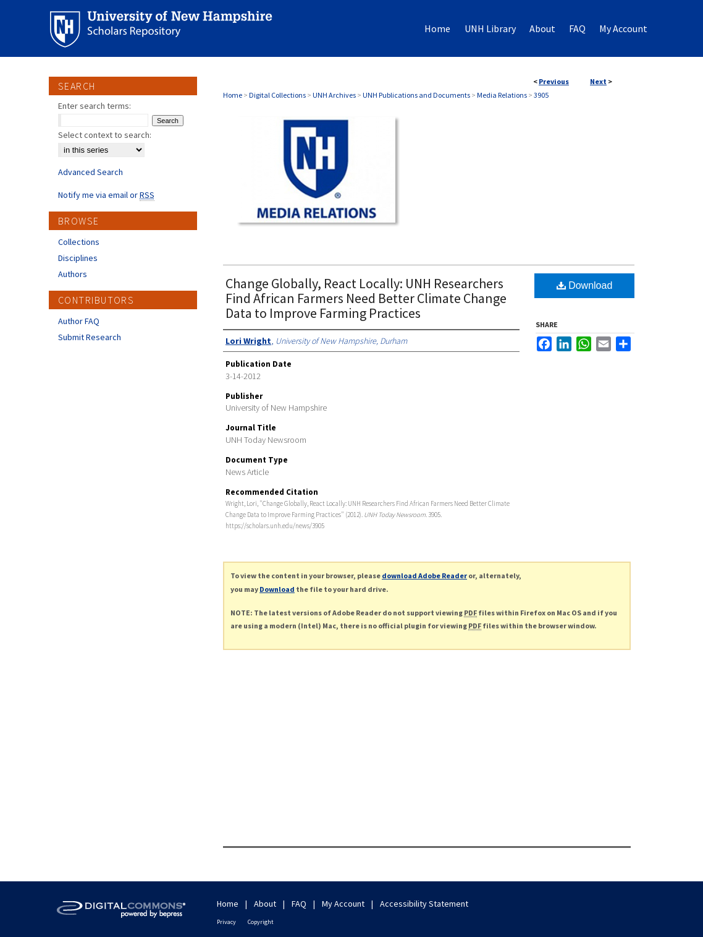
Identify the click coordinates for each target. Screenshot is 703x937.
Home (232, 95)
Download (585, 285)
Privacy (226, 922)
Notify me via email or (106, 194)
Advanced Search (90, 172)
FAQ (299, 903)
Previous (554, 81)
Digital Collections (277, 95)
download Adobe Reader (424, 575)
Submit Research (89, 337)
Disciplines (78, 257)
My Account (343, 903)
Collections (78, 241)
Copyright (261, 922)
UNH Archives (334, 95)
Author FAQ (78, 321)
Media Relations (502, 95)
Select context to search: (104, 134)
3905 (541, 95)
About (265, 903)
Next (598, 81)
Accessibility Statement (424, 903)
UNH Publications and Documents (416, 95)
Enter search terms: (94, 105)
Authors (72, 274)
